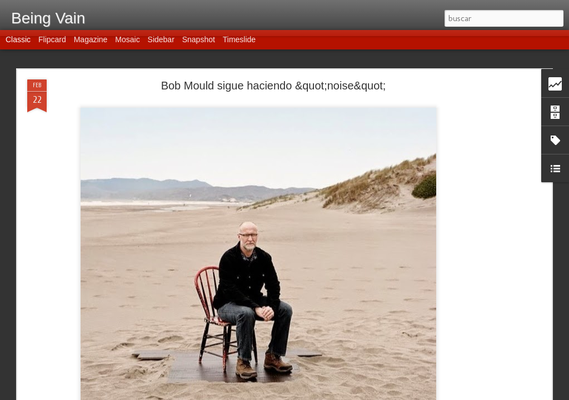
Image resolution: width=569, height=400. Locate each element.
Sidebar (161, 45)
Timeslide (239, 45)
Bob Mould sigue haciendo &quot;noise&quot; (273, 85)
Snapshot (198, 45)
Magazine (91, 45)
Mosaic (127, 45)
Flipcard (52, 45)
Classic (18, 45)
